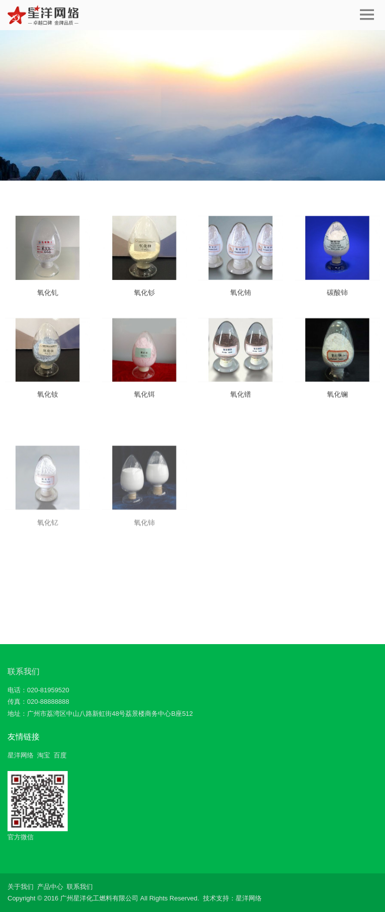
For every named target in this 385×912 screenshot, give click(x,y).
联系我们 (24, 671)
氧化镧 (337, 402)
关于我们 (21, 886)
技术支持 (216, 898)
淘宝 (43, 755)
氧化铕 (240, 299)
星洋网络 (21, 755)
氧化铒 (144, 402)
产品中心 (50, 886)
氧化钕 (47, 402)
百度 (60, 755)
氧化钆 (47, 299)
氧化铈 (144, 575)
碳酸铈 (337, 299)
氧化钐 (144, 299)
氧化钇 (47, 575)
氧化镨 (240, 402)
